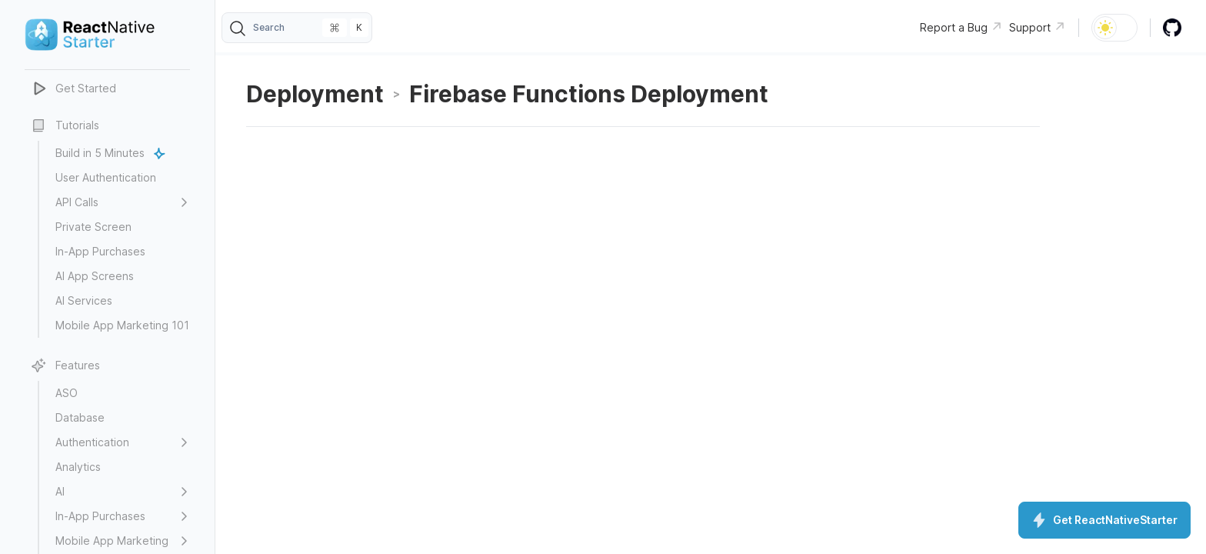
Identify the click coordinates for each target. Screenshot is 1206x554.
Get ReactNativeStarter (1104, 520)
